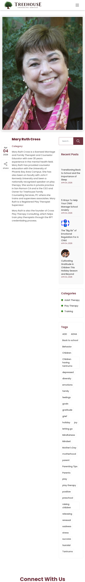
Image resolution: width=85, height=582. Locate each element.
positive (66, 497)
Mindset (66, 447)
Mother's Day (69, 453)
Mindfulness (69, 441)
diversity (67, 385)
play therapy (69, 491)
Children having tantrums (67, 369)
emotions (67, 391)
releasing (67, 519)
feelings (66, 403)
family (65, 397)
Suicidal (66, 550)
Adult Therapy (72, 304)
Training (68, 315)
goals (65, 410)
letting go (67, 435)
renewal (66, 525)
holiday (66, 428)
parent (66, 466)
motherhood (69, 459)
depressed (68, 379)
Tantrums (67, 556)
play (64, 484)
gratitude (67, 416)
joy (76, 428)
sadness (67, 531)
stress (65, 537)
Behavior (67, 353)
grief (64, 422)
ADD (64, 338)
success (66, 544)
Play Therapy (71, 309)
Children (67, 360)
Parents (66, 478)
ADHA (74, 338)
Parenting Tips (70, 472)
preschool (67, 503)
